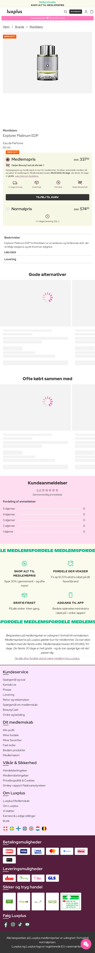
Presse (7, 690)
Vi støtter (9, 811)
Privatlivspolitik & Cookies (18, 780)
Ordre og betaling (14, 715)
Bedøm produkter (14, 750)
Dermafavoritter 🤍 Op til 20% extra (48, 18)
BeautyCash (10, 710)
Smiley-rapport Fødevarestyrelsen (24, 785)
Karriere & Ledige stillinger (19, 816)
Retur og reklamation (16, 700)
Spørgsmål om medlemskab (20, 705)
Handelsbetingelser (15, 770)
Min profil (8, 730)
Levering (8, 695)
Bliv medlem (76, 11)
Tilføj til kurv (47, 197)
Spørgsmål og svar (14, 680)
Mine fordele (11, 735)
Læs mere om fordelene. (27, 176)
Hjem (6, 27)
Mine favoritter (12, 740)
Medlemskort (11, 755)
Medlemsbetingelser (16, 775)
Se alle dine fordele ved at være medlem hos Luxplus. (47, 658)
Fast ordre (9, 745)
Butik (6, 821)
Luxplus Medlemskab (16, 801)
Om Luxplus (10, 806)
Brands (19, 27)
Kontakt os (9, 685)
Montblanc (36, 27)
